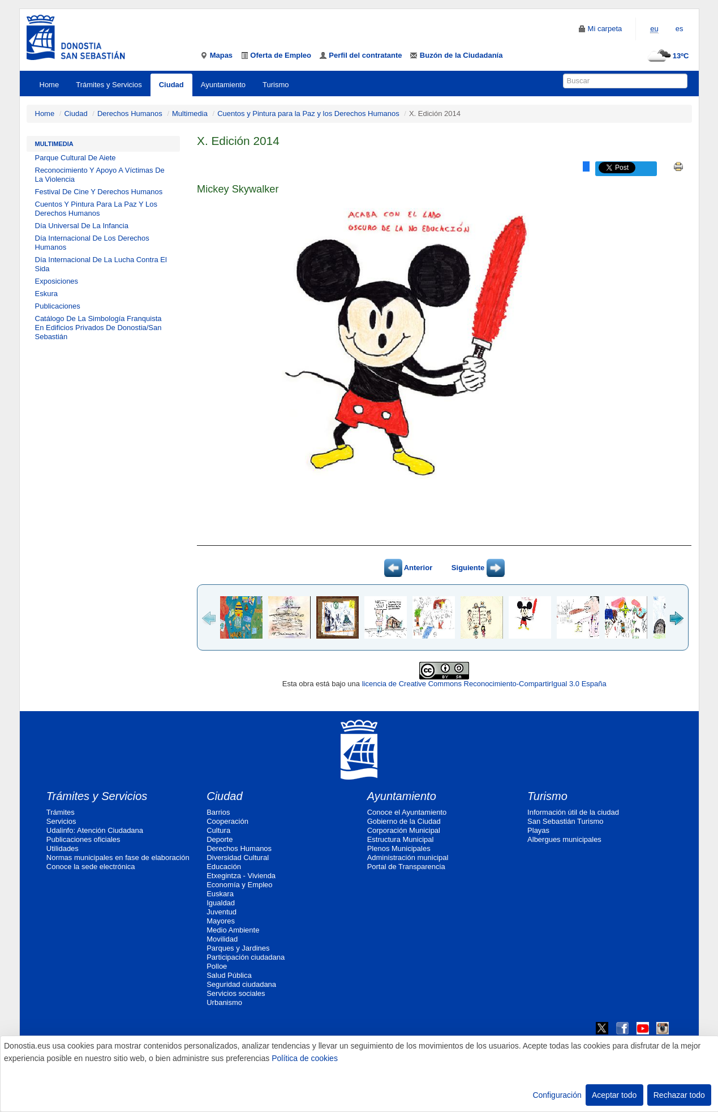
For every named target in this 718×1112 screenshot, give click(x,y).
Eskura (46, 293)
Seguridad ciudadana (241, 984)
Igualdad (221, 903)
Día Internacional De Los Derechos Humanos (92, 242)
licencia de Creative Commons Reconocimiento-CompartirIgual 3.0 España (484, 683)
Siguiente (478, 567)
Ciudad (171, 84)
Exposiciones (57, 281)
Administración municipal (408, 857)
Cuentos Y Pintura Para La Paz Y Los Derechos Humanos (96, 208)
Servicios (61, 821)
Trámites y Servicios (109, 84)
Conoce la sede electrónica (90, 866)
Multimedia (190, 113)
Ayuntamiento (223, 84)
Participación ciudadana (246, 957)
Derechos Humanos (129, 113)
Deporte (220, 839)
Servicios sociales (236, 993)
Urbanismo (224, 1002)
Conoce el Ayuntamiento (407, 812)
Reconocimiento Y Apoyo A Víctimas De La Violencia (100, 174)
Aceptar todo (614, 1095)
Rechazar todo (679, 1095)
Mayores (221, 921)
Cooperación (227, 821)
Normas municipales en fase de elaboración (118, 857)
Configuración (556, 1095)
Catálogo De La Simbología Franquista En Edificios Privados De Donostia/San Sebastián (98, 327)
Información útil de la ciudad (573, 812)
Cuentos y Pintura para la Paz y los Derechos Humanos (308, 113)
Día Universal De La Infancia (81, 225)
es (679, 28)
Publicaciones (57, 306)
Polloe (217, 966)
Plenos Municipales (399, 848)
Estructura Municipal (400, 839)
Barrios (218, 812)
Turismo (276, 84)
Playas (538, 830)
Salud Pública (229, 975)
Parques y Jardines (238, 948)
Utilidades (62, 848)
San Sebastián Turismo (565, 821)
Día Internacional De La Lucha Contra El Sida (101, 264)
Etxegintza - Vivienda (241, 875)
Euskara (220, 893)
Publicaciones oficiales (83, 839)
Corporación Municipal (403, 830)
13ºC (666, 56)
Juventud (222, 912)
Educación (224, 866)
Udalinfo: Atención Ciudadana (94, 830)
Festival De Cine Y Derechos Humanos (99, 191)
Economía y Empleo (239, 884)
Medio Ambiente (233, 930)
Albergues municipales (564, 839)
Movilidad (222, 939)
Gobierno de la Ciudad (404, 821)
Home (49, 84)
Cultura (218, 830)
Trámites (60, 812)
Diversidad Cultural (238, 857)
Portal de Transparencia (406, 866)
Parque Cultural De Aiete (75, 157)
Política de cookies (305, 1058)
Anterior (408, 567)
